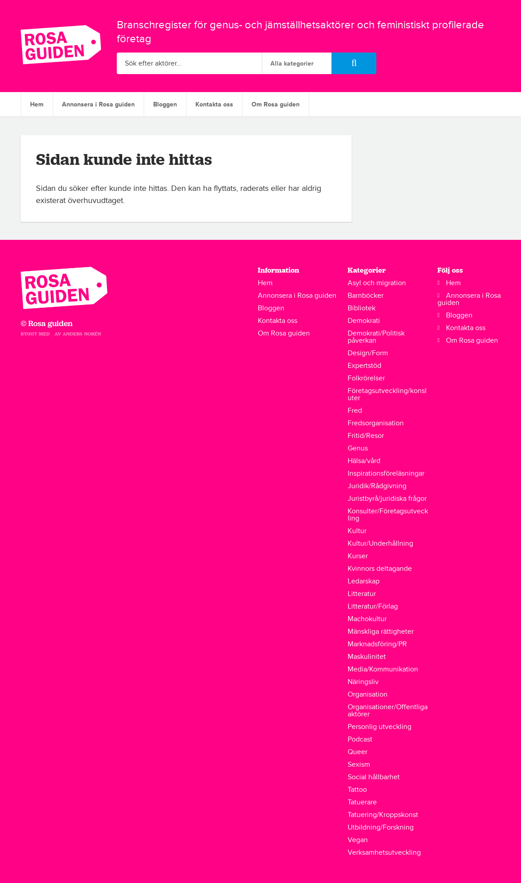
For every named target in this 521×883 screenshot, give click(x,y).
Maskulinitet (367, 656)
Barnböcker (366, 295)
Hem (37, 104)
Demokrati (364, 320)
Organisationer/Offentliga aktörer (388, 710)
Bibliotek (361, 308)
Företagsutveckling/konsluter (387, 394)
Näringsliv (363, 681)
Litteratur (362, 593)
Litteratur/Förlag (373, 606)
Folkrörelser (366, 378)
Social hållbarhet (374, 777)
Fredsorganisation (376, 423)
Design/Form (368, 353)
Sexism (359, 764)
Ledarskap (364, 581)
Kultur (357, 530)
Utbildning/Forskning (381, 827)
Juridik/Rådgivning (377, 485)
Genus (358, 448)
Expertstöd (364, 365)
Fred (355, 410)
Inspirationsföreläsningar (386, 473)
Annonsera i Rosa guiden (98, 104)
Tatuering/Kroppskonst (383, 814)
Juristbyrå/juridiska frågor (387, 498)
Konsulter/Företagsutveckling (388, 515)
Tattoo (357, 789)
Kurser (358, 556)
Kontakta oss (214, 104)
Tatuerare (362, 802)
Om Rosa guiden (276, 104)
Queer (357, 751)
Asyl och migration (377, 282)
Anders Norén (81, 334)
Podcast (360, 739)
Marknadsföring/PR (377, 644)
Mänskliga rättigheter (381, 631)
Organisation (368, 694)
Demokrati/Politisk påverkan (376, 337)
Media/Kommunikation (383, 669)
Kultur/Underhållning (380, 543)
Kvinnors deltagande (380, 568)
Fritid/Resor (366, 435)
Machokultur (367, 618)
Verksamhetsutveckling (384, 852)
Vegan (358, 839)
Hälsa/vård (364, 460)
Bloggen (165, 104)
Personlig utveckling (379, 726)
